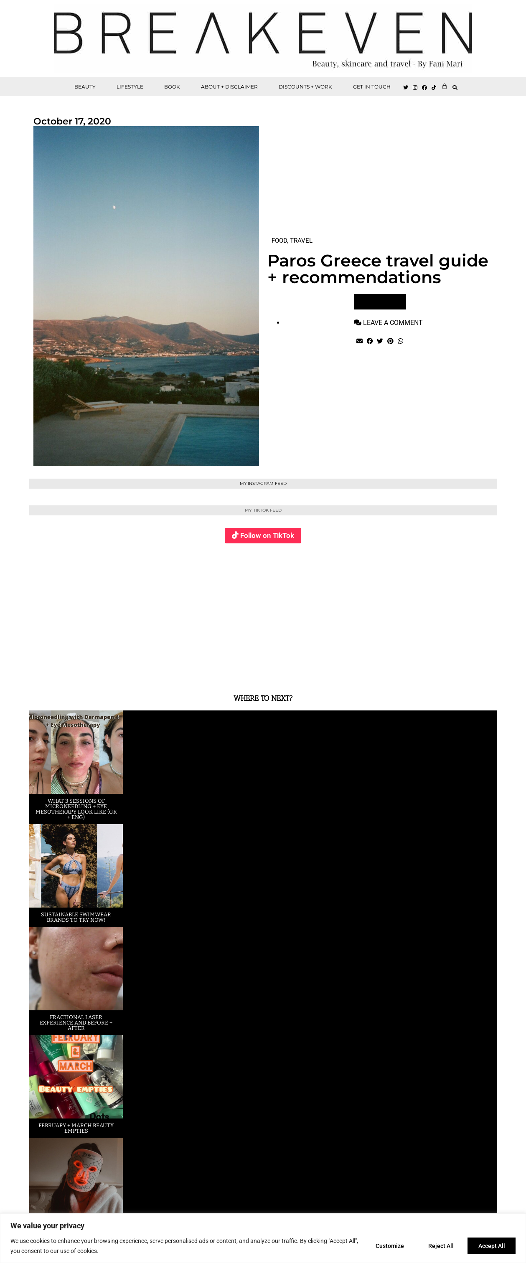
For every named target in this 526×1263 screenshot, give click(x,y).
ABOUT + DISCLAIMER (229, 87)
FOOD (279, 240)
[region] (263, 1238)
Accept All (491, 1246)
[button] (454, 87)
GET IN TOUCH (372, 87)
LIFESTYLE (130, 87)
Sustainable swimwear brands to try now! (76, 917)
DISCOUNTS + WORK (305, 87)
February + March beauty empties (76, 1128)
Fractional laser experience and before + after (76, 1022)
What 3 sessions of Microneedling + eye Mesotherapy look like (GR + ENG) (76, 809)
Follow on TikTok (267, 535)
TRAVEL (301, 240)
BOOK (172, 87)
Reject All (439, 1246)
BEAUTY (85, 87)
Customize (386, 1246)
